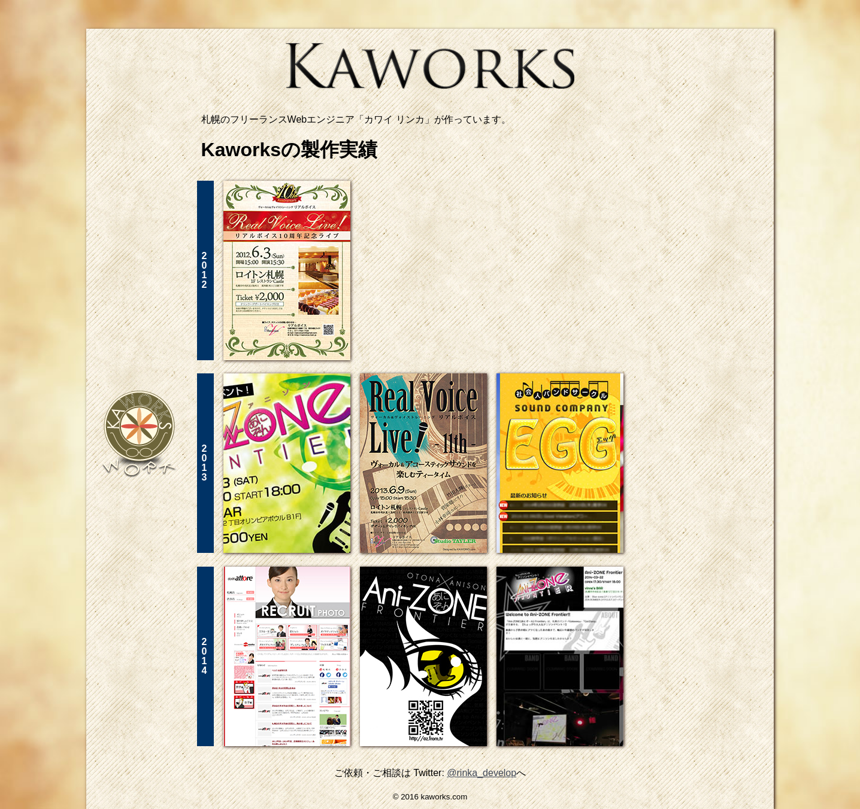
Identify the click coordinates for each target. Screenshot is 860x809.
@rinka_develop (481, 773)
